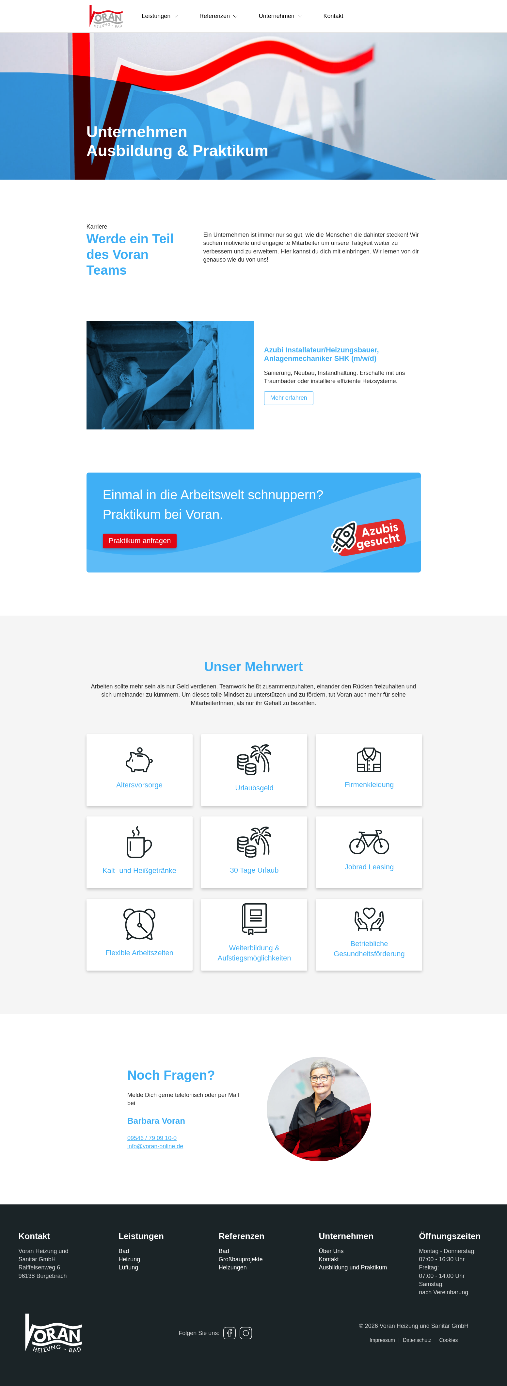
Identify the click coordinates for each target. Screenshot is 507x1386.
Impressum (382, 1340)
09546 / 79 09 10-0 (152, 1138)
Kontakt (334, 16)
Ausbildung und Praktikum (353, 1267)
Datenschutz (417, 1340)
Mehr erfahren (288, 398)
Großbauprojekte (241, 1259)
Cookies (448, 1340)
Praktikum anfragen (140, 541)
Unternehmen (281, 16)
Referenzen (219, 16)
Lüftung (128, 1267)
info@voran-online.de (155, 1146)
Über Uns (331, 1251)
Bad (124, 1251)
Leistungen (160, 16)
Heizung (129, 1259)
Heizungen (233, 1267)
